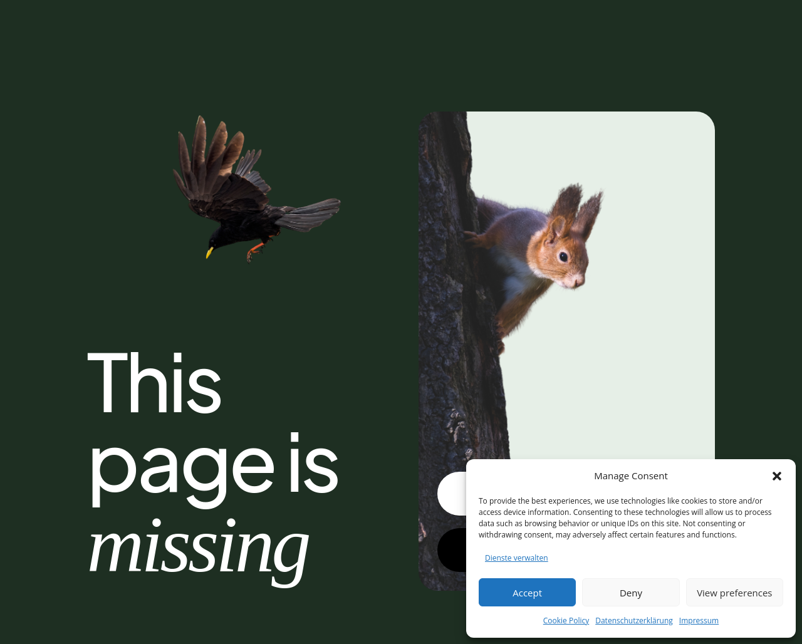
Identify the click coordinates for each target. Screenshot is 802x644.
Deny (631, 592)
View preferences (734, 592)
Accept (527, 592)
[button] (777, 476)
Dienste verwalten (516, 558)
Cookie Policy (566, 620)
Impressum (699, 620)
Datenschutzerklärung (634, 620)
